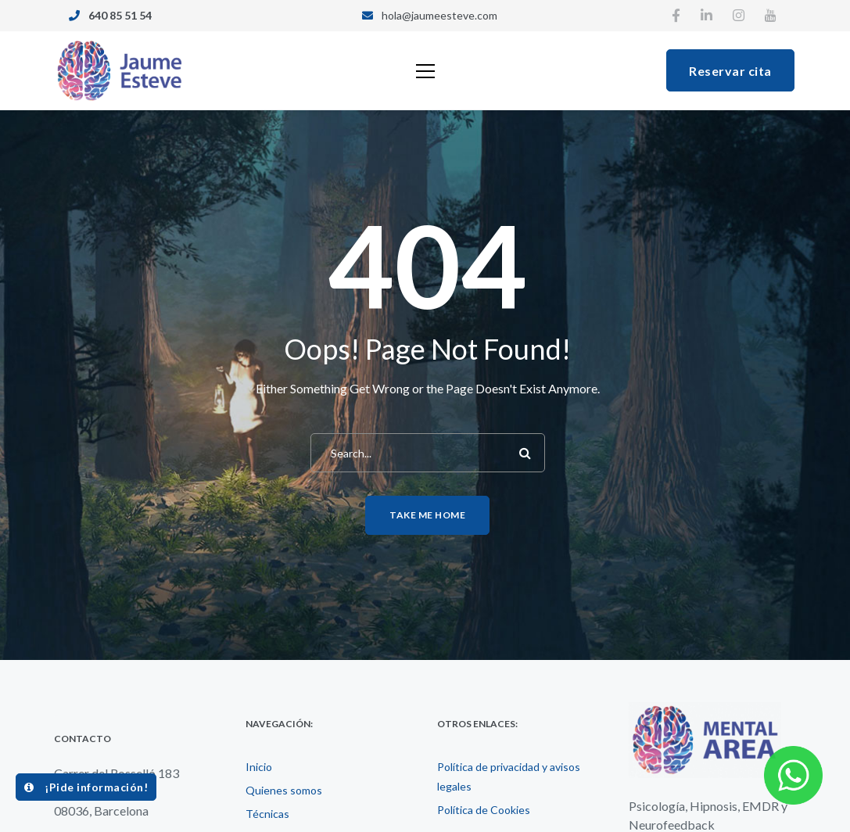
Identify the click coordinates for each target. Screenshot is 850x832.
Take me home (427, 515)
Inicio (259, 766)
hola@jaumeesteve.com (439, 15)
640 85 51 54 (120, 15)
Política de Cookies (483, 809)
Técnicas (267, 813)
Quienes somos (284, 790)
